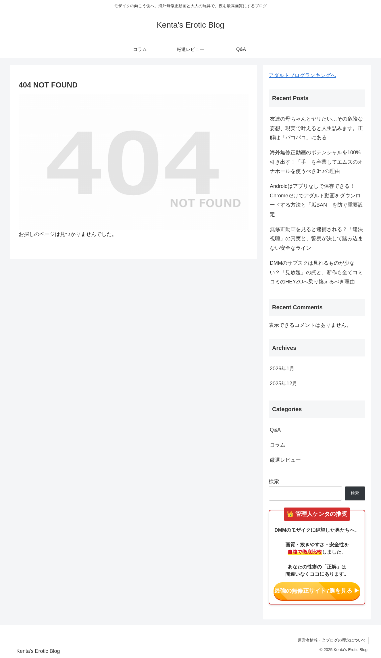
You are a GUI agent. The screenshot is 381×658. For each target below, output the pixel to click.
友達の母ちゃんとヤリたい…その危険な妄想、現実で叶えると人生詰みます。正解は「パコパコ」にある (316, 128)
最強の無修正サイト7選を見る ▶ (317, 591)
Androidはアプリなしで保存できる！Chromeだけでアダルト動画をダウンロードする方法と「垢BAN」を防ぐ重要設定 (316, 200)
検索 (274, 481)
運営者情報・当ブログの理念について (331, 640)
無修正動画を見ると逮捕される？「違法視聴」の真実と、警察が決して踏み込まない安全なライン (316, 238)
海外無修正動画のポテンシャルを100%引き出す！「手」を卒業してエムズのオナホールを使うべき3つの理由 (316, 162)
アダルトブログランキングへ (302, 75)
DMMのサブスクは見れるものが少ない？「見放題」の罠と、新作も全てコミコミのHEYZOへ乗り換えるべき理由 (316, 272)
